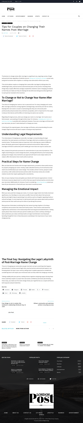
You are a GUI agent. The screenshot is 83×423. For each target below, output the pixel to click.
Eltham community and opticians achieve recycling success (44, 304)
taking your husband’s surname (37, 78)
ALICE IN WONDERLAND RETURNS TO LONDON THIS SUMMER (45, 345)
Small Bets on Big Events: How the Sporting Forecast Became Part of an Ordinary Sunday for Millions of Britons (9, 346)
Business (30, 16)
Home (3, 16)
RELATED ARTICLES (8, 328)
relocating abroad (42, 182)
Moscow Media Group (44, 420)
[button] (79, 16)
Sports (37, 16)
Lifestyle (67, 366)
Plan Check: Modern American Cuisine (44, 361)
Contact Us (45, 16)
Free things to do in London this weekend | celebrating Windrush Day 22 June (14, 305)
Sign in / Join (18, 1)
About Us (15, 413)
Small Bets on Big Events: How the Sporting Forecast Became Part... (18, 362)
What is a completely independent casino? (25, 345)
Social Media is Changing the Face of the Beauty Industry (46, 369)
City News (10, 16)
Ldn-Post (5, 33)
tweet (44, 322)
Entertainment (20, 16)
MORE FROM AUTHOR (22, 328)
